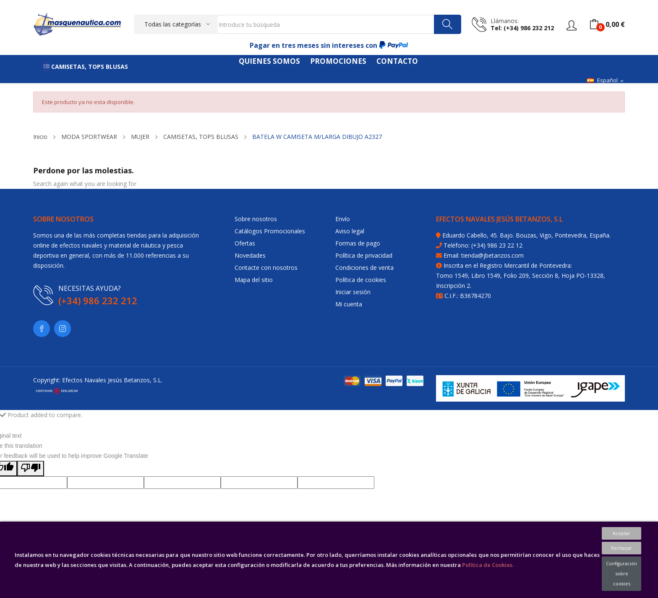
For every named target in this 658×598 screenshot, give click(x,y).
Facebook (41, 328)
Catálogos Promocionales (270, 231)
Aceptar (621, 533)
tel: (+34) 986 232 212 (522, 28)
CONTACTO (397, 61)
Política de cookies (360, 280)
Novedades (250, 255)
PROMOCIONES (338, 61)
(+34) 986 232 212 (97, 300)
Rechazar (621, 548)
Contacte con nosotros (266, 268)
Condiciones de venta (364, 268)
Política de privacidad (363, 255)
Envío (342, 219)
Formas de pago (357, 243)
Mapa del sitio (254, 280)
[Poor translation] (30, 468)
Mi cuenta (348, 304)
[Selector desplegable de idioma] (606, 80)
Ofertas (245, 243)
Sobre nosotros (256, 219)
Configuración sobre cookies (621, 573)
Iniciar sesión (353, 292)
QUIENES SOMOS (269, 61)
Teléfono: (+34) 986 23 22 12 (483, 245)
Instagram (62, 328)
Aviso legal (349, 231)
